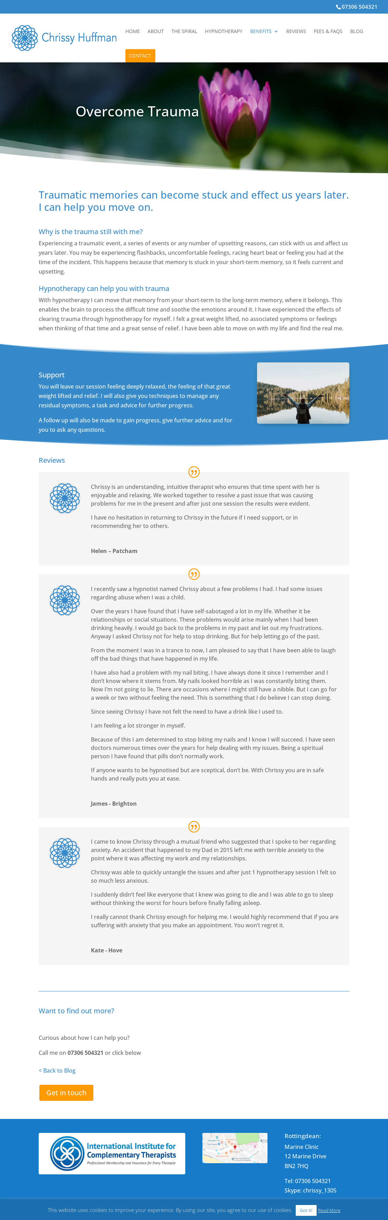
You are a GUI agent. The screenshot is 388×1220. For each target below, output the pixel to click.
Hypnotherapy (224, 31)
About (156, 31)
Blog (356, 31)
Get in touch (66, 1092)
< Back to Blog (57, 1070)
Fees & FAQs (328, 31)
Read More (329, 1210)
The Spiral (184, 31)
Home (132, 31)
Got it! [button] (306, 1210)
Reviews (296, 31)
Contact (140, 56)
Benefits (261, 31)
